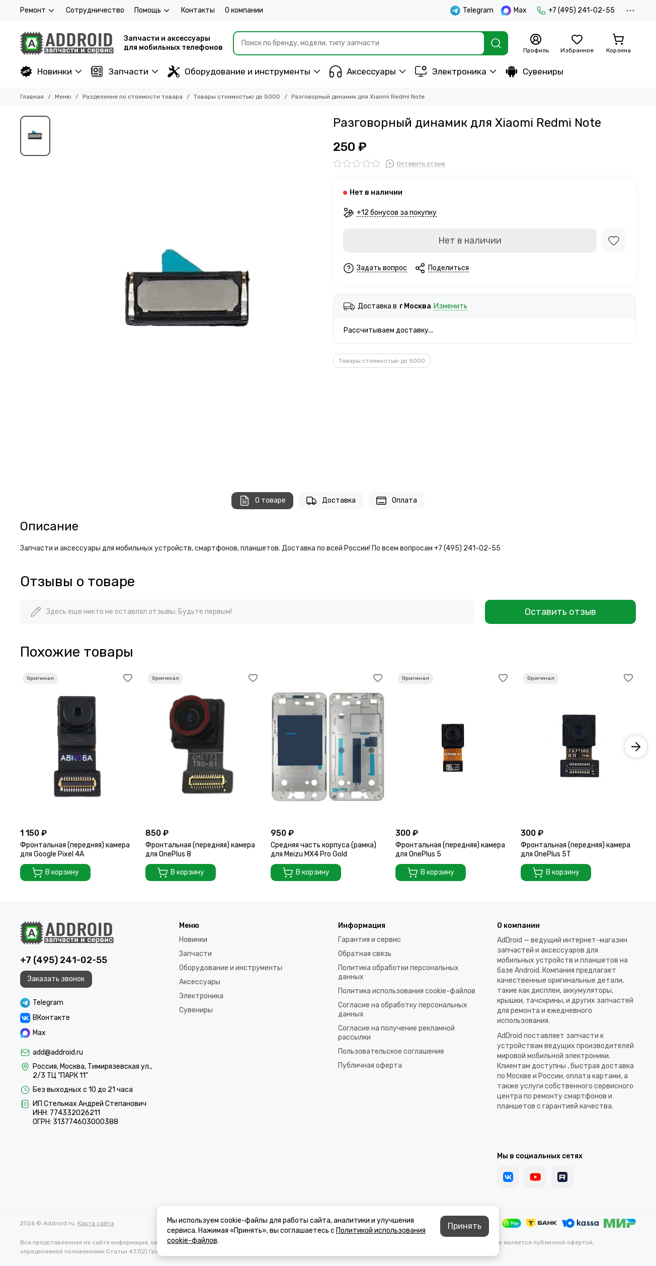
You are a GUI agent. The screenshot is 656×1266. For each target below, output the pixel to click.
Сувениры (534, 71)
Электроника (450, 71)
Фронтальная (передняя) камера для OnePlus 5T (575, 849)
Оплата (396, 500)
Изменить (450, 306)
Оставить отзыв (560, 611)
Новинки (46, 71)
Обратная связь (364, 954)
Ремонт (38, 10)
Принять (464, 1226)
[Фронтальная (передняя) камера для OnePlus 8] (203, 746)
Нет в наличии (470, 240)
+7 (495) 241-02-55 (576, 10)
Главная (32, 96)
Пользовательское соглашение (391, 1051)
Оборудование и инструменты (239, 71)
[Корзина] (618, 43)
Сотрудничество (95, 10)
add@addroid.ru (58, 1052)
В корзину (55, 872)
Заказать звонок (56, 979)
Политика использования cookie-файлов (406, 991)
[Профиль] (535, 43)
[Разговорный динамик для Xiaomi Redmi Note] (189, 294)
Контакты (198, 10)
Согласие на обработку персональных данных (402, 1009)
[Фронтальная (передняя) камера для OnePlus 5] (453, 746)
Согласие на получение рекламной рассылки (396, 1033)
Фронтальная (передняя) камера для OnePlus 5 (450, 849)
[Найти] (496, 43)
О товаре (262, 500)
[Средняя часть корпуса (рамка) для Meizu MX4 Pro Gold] (328, 746)
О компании (244, 10)
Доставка (331, 500)
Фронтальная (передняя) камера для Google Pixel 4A (75, 849)
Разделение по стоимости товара (133, 96)
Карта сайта (95, 1223)
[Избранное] (577, 43)
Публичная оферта (370, 1065)
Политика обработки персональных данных (398, 972)
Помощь (152, 10)
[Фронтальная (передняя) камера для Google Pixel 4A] (77, 746)
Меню (63, 96)
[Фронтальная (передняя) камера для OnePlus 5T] (578, 746)
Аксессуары (363, 71)
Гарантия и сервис (369, 939)
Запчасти (119, 71)
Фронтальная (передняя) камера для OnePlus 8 (200, 849)
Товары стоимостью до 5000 (237, 96)
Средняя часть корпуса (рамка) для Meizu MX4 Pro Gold (323, 849)
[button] (636, 747)
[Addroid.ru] (67, 43)
